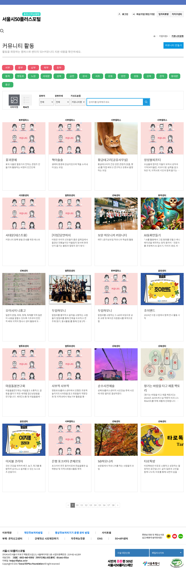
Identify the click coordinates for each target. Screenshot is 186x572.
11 (81, 505)
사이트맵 (106, 533)
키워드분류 (76, 95)
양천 (123, 76)
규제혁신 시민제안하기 (47, 538)
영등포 (20, 76)
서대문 (46, 76)
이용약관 (7, 533)
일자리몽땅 (164, 14)
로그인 (122, 14)
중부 (20, 67)
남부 (33, 67)
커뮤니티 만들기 (173, 45)
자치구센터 (177, 14)
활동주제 (59, 95)
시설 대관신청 (123, 553)
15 (99, 505)
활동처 (42, 95)
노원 (33, 76)
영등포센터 (70, 195)
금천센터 (162, 270)
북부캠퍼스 (24, 119)
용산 (7, 84)
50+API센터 (121, 538)
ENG (99, 538)
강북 (149, 76)
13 (90, 505)
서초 (97, 76)
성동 (136, 76)
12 (86, 505)
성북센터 (116, 195)
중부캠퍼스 (116, 270)
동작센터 (162, 195)
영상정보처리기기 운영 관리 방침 (72, 533)
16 (104, 505)
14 (95, 505)
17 (108, 505)
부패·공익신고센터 (12, 538)
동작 (7, 76)
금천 (72, 76)
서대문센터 (24, 195)
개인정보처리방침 (33, 533)
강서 (84, 76)
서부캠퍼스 (70, 119)
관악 (161, 76)
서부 (7, 67)
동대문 (174, 76)
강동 (110, 76)
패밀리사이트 (166, 554)
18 (113, 505)
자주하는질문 (78, 538)
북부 (46, 67)
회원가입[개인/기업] (143, 14)
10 (77, 505)
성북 (59, 76)
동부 (59, 67)
